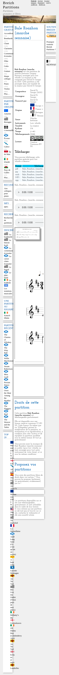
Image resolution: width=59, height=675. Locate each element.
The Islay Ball (6, 350)
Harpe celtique (7, 77)
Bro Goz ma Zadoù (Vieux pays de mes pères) (13, 599)
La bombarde (8, 235)
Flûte (6, 61)
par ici (17, 483)
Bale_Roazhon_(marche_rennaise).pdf (38, 169)
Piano (6, 84)
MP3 (6, 207)
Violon (7, 89)
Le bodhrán (7, 281)
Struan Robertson (8, 367)
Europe (38, 106)
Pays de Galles (7, 171)
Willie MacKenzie (9, 359)
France (38, 109)
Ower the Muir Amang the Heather (7, 395)
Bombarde (8, 38)
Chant (6, 43)
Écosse (7, 138)
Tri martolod (14, 521)
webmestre (33, 513)
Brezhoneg (41, 2)
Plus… (7, 94)
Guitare (7, 71)
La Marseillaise (15, 529)
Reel (6, 414)
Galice (6, 146)
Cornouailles (9, 130)
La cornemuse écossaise (8, 250)
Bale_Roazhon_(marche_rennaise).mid (38, 175)
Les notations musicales (8, 291)
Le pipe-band (7, 275)
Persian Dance (7, 383)
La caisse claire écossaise (8, 260)
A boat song (12, 562)
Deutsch (33, 2)
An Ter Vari (12, 581)
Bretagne (7, 122)
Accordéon (8, 33)
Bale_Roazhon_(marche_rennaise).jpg (38, 172)
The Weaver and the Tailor (7, 423)
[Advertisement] (29, 54)
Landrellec (14, 668)
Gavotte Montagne (14, 571)
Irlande (7, 162)
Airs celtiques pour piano (7, 192)
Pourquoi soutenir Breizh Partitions (51, 46)
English (40, 1)
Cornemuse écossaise (8, 54)
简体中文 (42, 4)
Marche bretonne (34, 119)
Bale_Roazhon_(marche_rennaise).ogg (38, 180)
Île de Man (7, 153)
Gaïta (6, 66)
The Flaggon (7, 407)
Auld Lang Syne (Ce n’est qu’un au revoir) (13, 546)
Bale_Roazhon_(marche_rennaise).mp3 (39, 177)
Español (46, 1)
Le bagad (7, 268)
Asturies (7, 114)
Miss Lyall (6, 375)
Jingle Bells (12, 513)
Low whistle (35, 123)
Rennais (40, 116)
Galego (48, 2)
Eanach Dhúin (7, 316)
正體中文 (34, 4)
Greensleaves (15, 623)
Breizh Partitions (11, 5)
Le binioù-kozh (7, 242)
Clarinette (8, 48)
